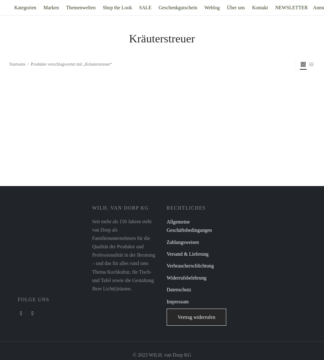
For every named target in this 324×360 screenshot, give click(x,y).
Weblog (212, 7)
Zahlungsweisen (183, 242)
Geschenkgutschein (178, 7)
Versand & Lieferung (188, 254)
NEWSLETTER (291, 7)
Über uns (236, 7)
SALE (145, 7)
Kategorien (25, 7)
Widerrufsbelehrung (186, 277)
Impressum (178, 301)
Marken (51, 7)
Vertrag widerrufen (196, 317)
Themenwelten (81, 7)
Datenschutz (179, 289)
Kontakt (260, 7)
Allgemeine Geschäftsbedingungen (189, 226)
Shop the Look (117, 7)
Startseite (17, 64)
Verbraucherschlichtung (190, 265)
